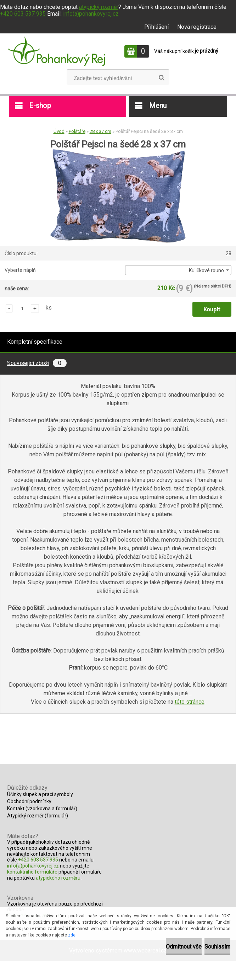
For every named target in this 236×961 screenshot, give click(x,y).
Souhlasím (217, 946)
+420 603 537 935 (23, 13)
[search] (161, 78)
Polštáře (77, 131)
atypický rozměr (98, 7)
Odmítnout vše (184, 946)
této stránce (189, 701)
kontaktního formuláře (32, 872)
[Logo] (56, 51)
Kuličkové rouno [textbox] (206, 270)
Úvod (59, 131)
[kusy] (22, 308)
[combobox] (178, 270)
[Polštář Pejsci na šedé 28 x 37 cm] (118, 151)
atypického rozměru (58, 878)
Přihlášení (156, 26)
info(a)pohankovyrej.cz (91, 13)
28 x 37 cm (100, 131)
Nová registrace (197, 26)
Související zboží (37, 363)
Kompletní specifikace (34, 341)
